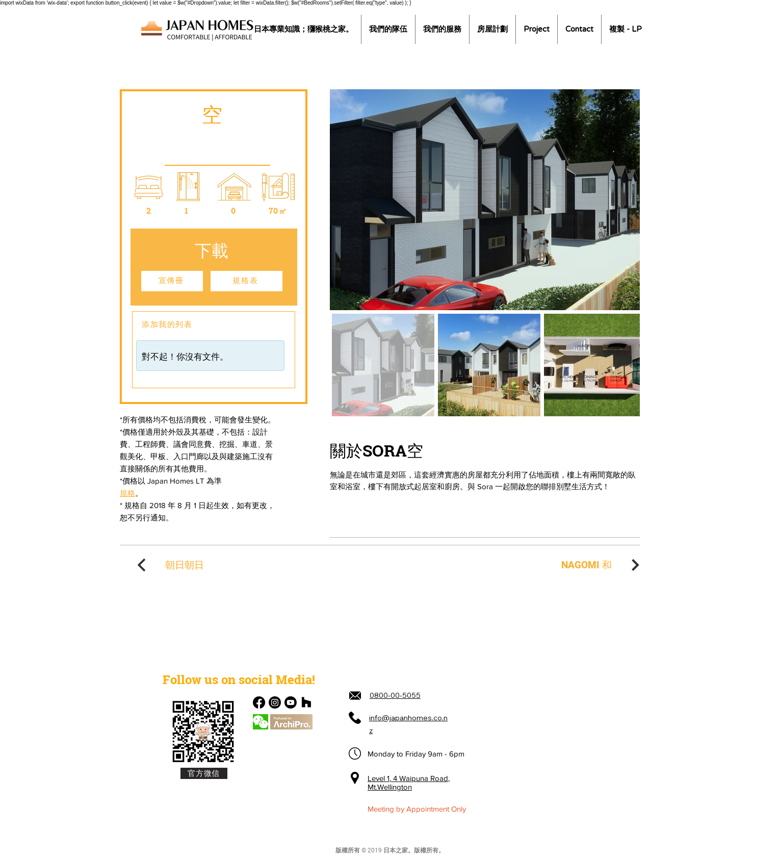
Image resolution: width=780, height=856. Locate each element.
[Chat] (260, 721)
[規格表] (246, 281)
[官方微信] (203, 773)
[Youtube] (290, 702)
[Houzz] (306, 702)
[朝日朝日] (169, 565)
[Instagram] (275, 702)
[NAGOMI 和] (601, 565)
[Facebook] (259, 702)
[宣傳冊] (172, 281)
